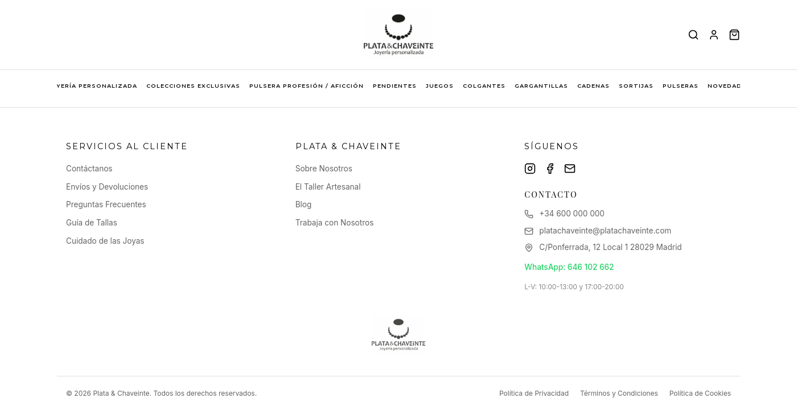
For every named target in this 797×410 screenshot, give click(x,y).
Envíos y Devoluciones (107, 186)
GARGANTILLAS (541, 86)
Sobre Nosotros (323, 168)
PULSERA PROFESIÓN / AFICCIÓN (306, 86)
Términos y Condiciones (619, 393)
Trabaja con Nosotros (334, 222)
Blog (303, 204)
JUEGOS (440, 86)
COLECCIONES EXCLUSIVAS (193, 86)
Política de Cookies (700, 393)
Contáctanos (89, 168)
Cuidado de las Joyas (105, 240)
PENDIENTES (395, 86)
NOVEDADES (729, 86)
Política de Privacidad (534, 393)
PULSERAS (681, 86)
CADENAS (593, 86)
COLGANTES (484, 86)
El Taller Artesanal (328, 186)
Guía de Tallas (91, 222)
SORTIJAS (636, 86)
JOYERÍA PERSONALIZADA (92, 86)
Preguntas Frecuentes (106, 204)
